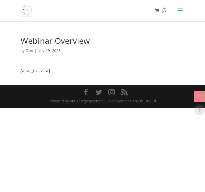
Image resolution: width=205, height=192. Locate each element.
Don (29, 50)
